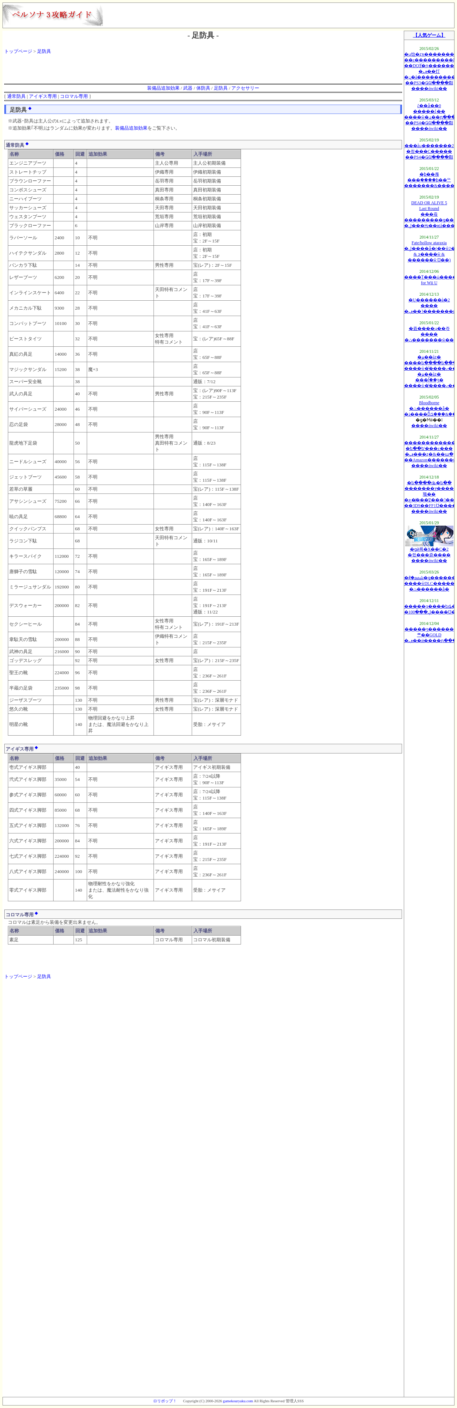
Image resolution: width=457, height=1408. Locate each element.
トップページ (18, 51)
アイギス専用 (43, 96)
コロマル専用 (74, 96)
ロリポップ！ (165, 1401)
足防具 (44, 51)
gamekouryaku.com (238, 1401)
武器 (187, 88)
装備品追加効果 (163, 88)
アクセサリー (245, 88)
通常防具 (16, 96)
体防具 (203, 88)
